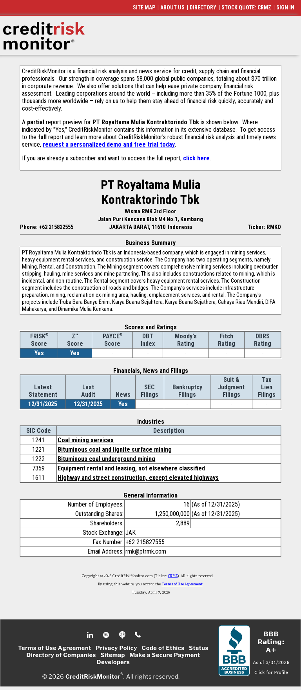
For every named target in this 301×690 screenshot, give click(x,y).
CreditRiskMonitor (92, 676)
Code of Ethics (163, 648)
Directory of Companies (61, 655)
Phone (138, 635)
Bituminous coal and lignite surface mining (115, 449)
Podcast (123, 635)
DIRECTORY (203, 7)
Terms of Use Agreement (182, 584)
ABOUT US (172, 7)
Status (199, 648)
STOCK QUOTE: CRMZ (246, 7)
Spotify (107, 635)
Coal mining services (86, 440)
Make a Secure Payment (164, 655)
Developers (113, 662)
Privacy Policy (116, 648)
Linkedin (91, 635)
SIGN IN (285, 7)
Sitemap (112, 655)
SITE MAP (144, 7)
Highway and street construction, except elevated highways (138, 477)
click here (196, 158)
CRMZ (173, 576)
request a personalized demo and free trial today (109, 144)
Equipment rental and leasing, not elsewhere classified (131, 468)
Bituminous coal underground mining (106, 459)
